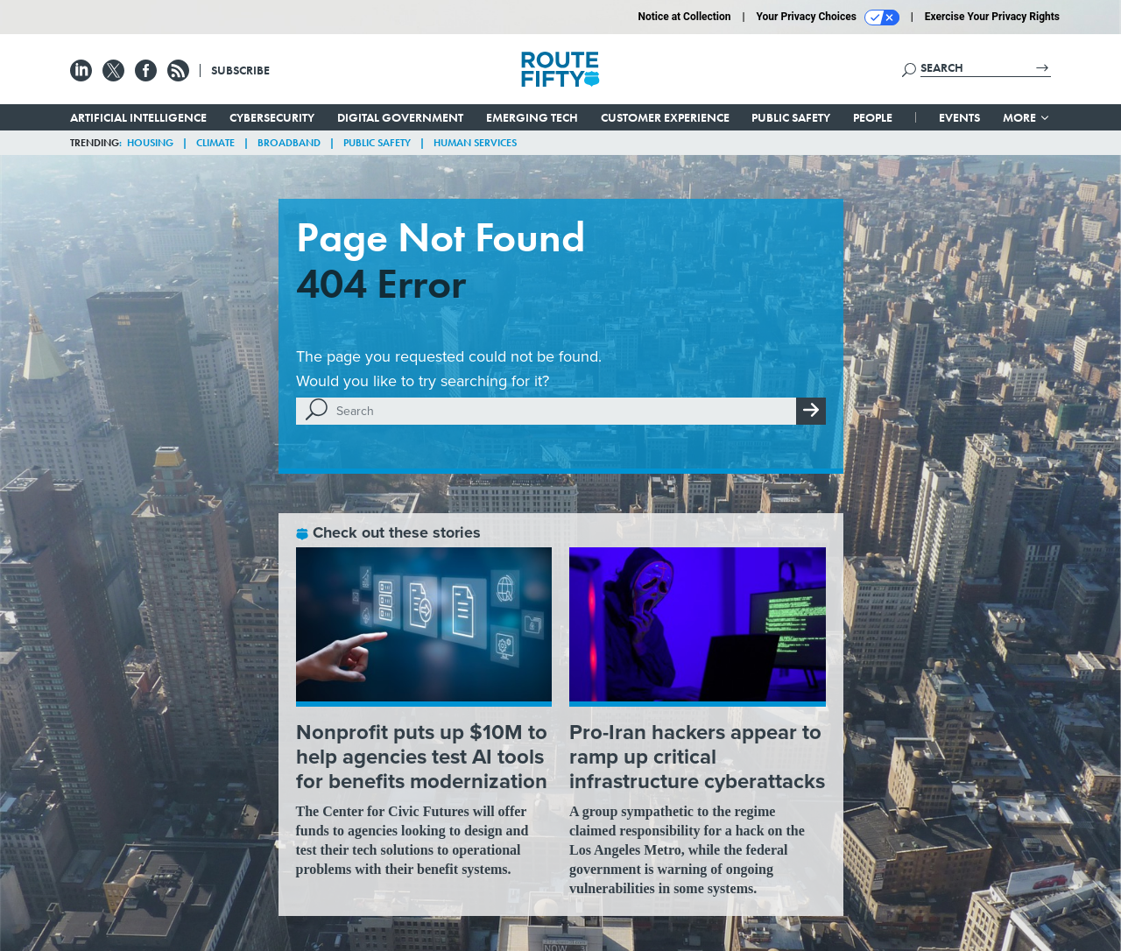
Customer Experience (665, 117)
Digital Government (400, 117)
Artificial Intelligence (138, 117)
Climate (215, 143)
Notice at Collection (684, 17)
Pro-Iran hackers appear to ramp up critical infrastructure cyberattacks (697, 756)
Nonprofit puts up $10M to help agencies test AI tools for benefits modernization (421, 756)
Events (959, 117)
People (872, 117)
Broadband (289, 143)
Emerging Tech (532, 117)
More (1027, 117)
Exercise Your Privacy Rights (992, 17)
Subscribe (240, 70)
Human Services (475, 143)
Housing (150, 143)
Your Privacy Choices (828, 17)
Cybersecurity (271, 117)
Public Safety (790, 117)
